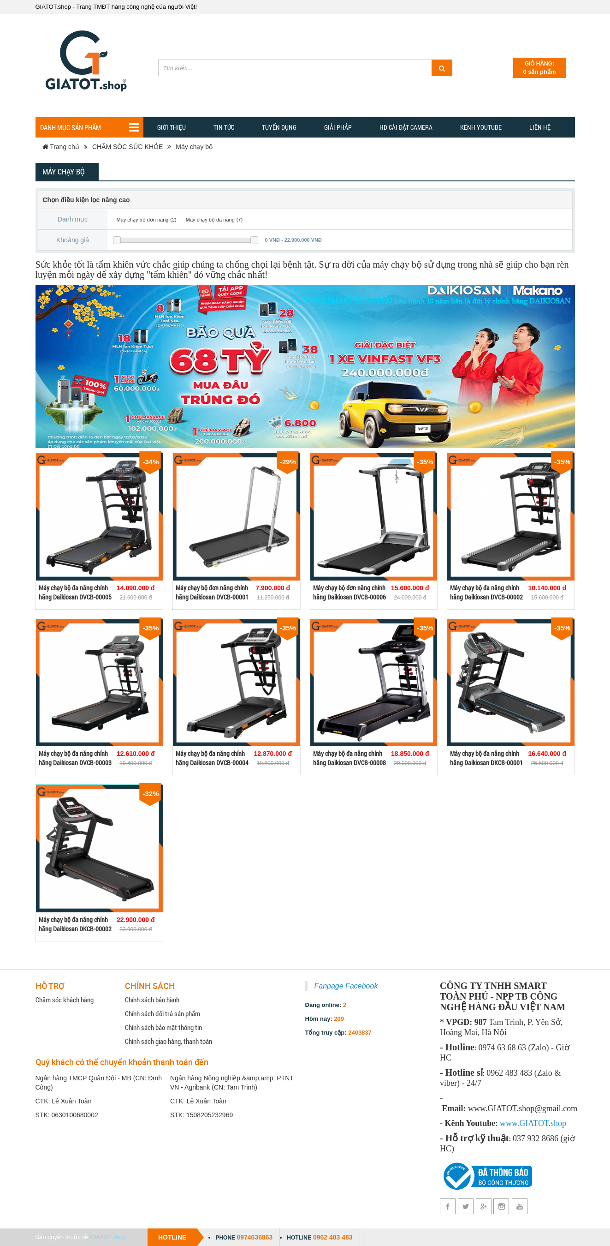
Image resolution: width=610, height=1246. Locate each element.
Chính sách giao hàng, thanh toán (168, 1041)
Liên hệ (540, 127)
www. (509, 1123)
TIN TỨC (223, 127)
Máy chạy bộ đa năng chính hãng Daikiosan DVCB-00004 (212, 758)
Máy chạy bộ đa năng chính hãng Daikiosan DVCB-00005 (75, 592)
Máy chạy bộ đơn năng (143, 219)
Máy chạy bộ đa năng (210, 219)
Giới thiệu (171, 127)
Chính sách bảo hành (152, 999)
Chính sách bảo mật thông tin (163, 1027)
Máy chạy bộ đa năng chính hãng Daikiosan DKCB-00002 (75, 924)
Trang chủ (60, 146)
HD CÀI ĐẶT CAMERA (405, 127)
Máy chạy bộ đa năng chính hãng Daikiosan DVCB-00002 (486, 592)
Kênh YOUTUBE (481, 127)
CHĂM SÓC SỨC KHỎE (127, 146)
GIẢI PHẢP (338, 127)
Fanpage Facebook (346, 986)
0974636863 (254, 1237)
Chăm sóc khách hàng (65, 999)
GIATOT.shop (108, 1237)
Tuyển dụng (279, 127)
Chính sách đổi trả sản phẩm (162, 1013)
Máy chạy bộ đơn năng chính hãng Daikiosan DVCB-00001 (212, 592)
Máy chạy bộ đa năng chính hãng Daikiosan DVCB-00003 (75, 758)
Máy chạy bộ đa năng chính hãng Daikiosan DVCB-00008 (349, 758)
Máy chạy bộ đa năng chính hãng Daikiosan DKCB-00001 (486, 758)
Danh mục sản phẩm (89, 127)
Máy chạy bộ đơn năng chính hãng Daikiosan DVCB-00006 (349, 592)
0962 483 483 (333, 1237)
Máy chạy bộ (194, 146)
